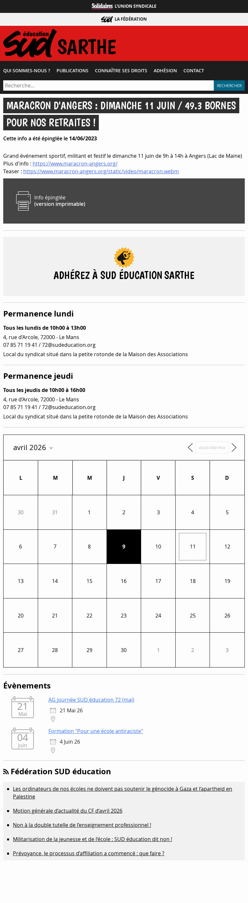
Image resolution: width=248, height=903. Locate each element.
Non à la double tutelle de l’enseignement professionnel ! (82, 824)
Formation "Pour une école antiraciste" (95, 731)
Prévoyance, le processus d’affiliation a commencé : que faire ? (88, 853)
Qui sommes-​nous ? (26, 71)
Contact (193, 71)
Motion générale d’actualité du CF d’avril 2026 (67, 810)
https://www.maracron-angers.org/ (75, 163)
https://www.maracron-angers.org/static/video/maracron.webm (101, 171)
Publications (72, 71)
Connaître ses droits (121, 71)
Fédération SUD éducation (61, 771)
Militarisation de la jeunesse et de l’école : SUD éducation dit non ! (92, 839)
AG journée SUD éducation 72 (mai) (91, 699)
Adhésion (165, 71)
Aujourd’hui (212, 447)
